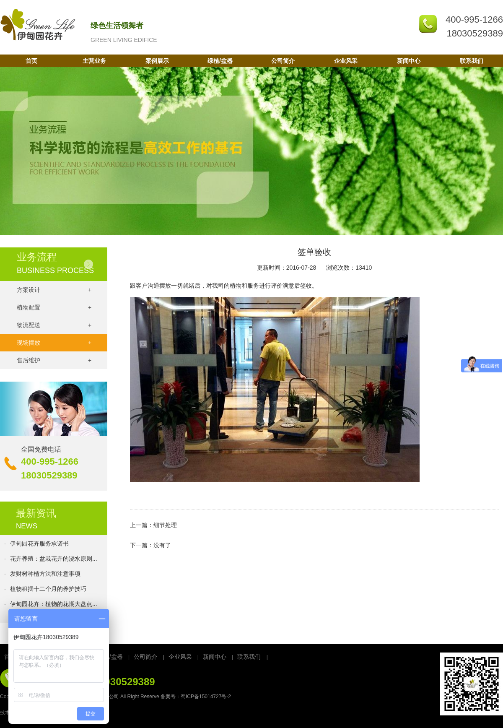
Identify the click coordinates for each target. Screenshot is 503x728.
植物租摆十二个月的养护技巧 (48, 589)
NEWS (26, 526)
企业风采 (346, 60)
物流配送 (54, 325)
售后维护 (54, 360)
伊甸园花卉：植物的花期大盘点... (53, 604)
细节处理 (165, 525)
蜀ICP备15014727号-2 (206, 696)
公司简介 (283, 60)
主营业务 (94, 60)
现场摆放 (54, 342)
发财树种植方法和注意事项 (45, 574)
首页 (31, 60)
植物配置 (54, 307)
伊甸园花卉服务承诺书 (39, 544)
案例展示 (157, 60)
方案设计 (54, 289)
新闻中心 (408, 60)
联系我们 (471, 60)
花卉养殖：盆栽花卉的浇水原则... (53, 559)
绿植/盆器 (220, 60)
